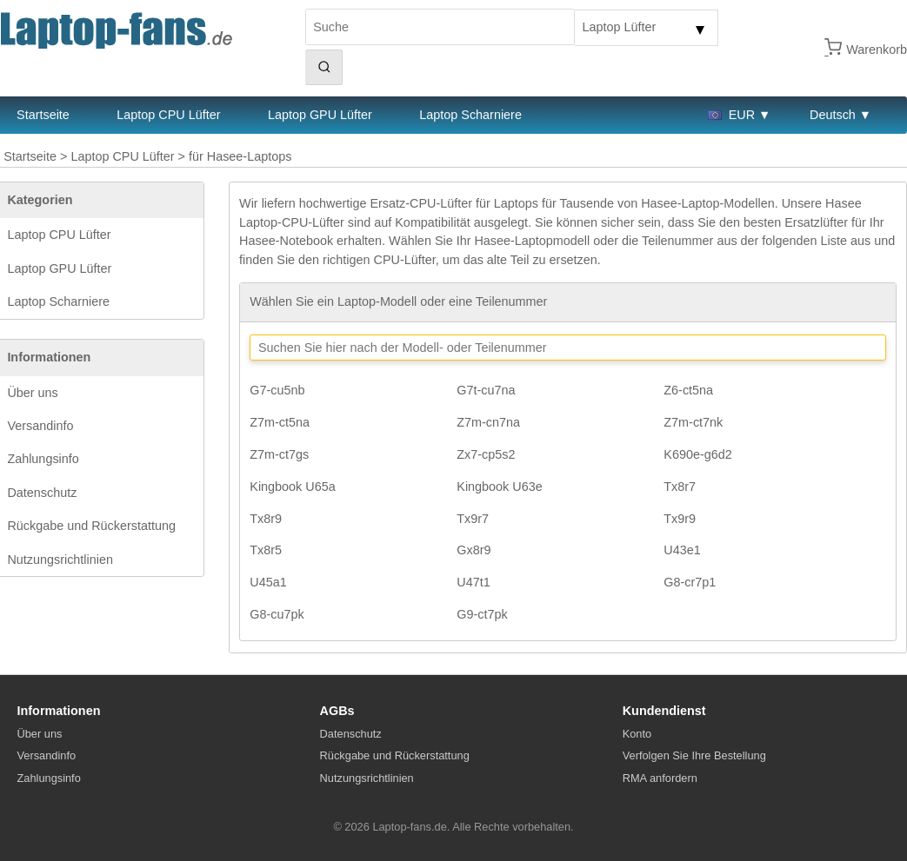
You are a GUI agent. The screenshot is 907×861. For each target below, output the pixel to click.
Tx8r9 (266, 519)
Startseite (30, 156)
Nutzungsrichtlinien (60, 559)
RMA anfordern (660, 778)
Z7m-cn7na (488, 422)
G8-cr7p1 (690, 582)
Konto (637, 733)
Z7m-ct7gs (279, 454)
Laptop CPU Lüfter (168, 115)
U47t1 (473, 582)
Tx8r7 (680, 486)
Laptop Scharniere (470, 115)
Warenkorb (876, 49)
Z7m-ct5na (280, 422)
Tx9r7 (473, 519)
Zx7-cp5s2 (486, 454)
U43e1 (682, 550)
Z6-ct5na (688, 390)
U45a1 (268, 582)
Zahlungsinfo (42, 459)
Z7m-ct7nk (693, 422)
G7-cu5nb (277, 390)
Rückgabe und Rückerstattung (91, 526)
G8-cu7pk (276, 614)
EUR (731, 115)
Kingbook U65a (292, 486)
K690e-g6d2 (697, 454)
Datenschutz (42, 493)
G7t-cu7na (486, 390)
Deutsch (833, 115)
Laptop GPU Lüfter (320, 115)
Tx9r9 (680, 519)
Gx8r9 (473, 550)
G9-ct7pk (482, 614)
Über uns (32, 393)
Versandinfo (40, 426)
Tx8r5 (266, 550)
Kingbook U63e (499, 486)
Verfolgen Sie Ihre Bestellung (694, 755)
